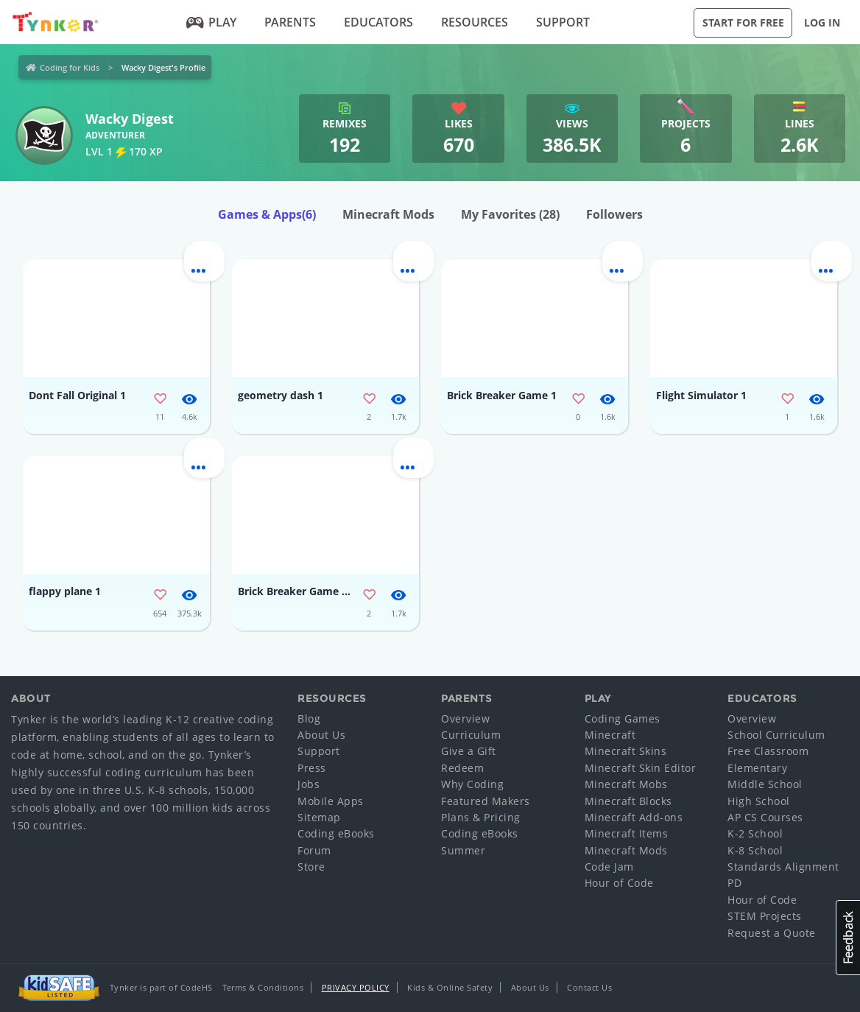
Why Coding (472, 784)
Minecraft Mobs (626, 784)
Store (311, 867)
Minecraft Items (627, 833)
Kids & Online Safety (450, 987)
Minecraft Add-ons (634, 817)
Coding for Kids (69, 67)
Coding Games (622, 718)
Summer (463, 850)
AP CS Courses (765, 817)
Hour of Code (619, 883)
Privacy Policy (356, 987)
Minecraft (610, 735)
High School (758, 801)
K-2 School (755, 833)
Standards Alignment (783, 867)
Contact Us (589, 987)
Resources (474, 22)
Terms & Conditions (262, 987)
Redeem (462, 768)
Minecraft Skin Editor (641, 768)
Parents (290, 22)
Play (211, 22)
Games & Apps (267, 214)
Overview (465, 718)
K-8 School (755, 850)
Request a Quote (771, 933)
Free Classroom (767, 751)
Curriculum (471, 735)
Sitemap (319, 817)
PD (734, 883)
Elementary (757, 768)
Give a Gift (468, 751)
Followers (614, 214)
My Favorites (510, 214)
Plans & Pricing (481, 817)
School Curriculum (776, 735)
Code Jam (609, 867)
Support (563, 22)
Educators (378, 22)
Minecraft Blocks (628, 801)
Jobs (308, 784)
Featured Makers (485, 801)
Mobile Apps (330, 801)
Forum (314, 850)
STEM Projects (764, 916)
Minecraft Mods (388, 214)
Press (311, 768)
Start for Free (743, 22)
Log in (822, 22)
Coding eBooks (336, 833)
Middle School (765, 784)
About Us (321, 735)
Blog (308, 718)
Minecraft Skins (626, 751)
